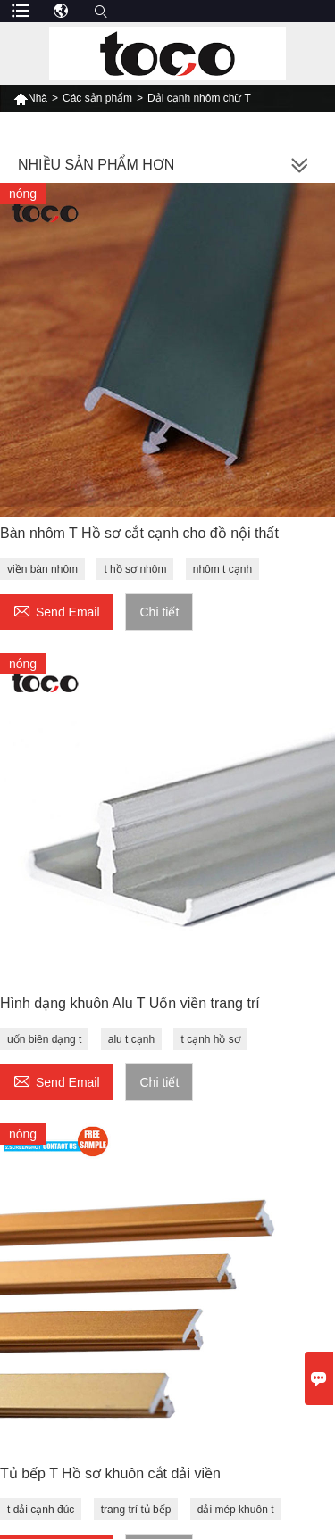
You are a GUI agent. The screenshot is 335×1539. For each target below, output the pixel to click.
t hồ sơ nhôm (135, 569)
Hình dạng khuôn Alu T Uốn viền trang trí (130, 1003)
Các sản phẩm (97, 98)
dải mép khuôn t (235, 1509)
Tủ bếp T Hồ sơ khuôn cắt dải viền (110, 1473)
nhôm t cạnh (222, 569)
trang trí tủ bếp (136, 1509)
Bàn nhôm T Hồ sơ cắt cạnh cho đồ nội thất (139, 533)
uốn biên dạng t (44, 1039)
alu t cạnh (131, 1039)
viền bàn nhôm (42, 569)
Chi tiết (159, 612)
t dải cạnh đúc (40, 1509)
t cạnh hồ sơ (209, 1039)
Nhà (30, 98)
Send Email (56, 609)
